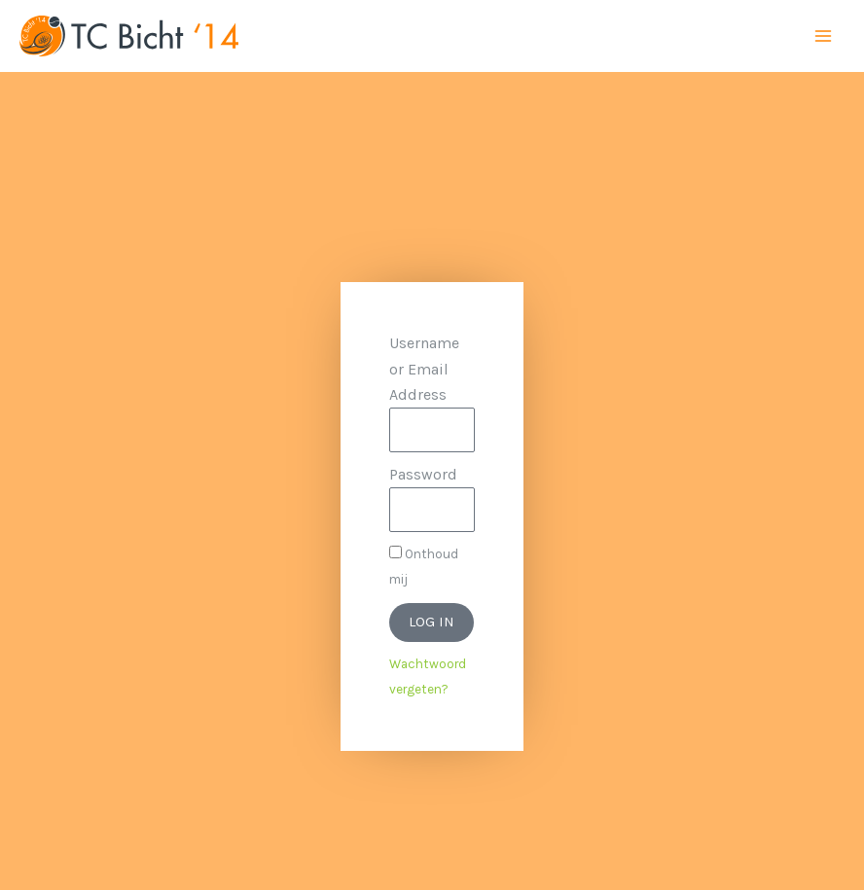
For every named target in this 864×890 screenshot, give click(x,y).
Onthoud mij (423, 566)
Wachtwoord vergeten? (427, 676)
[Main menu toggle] (823, 36)
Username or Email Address (424, 369)
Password (423, 474)
